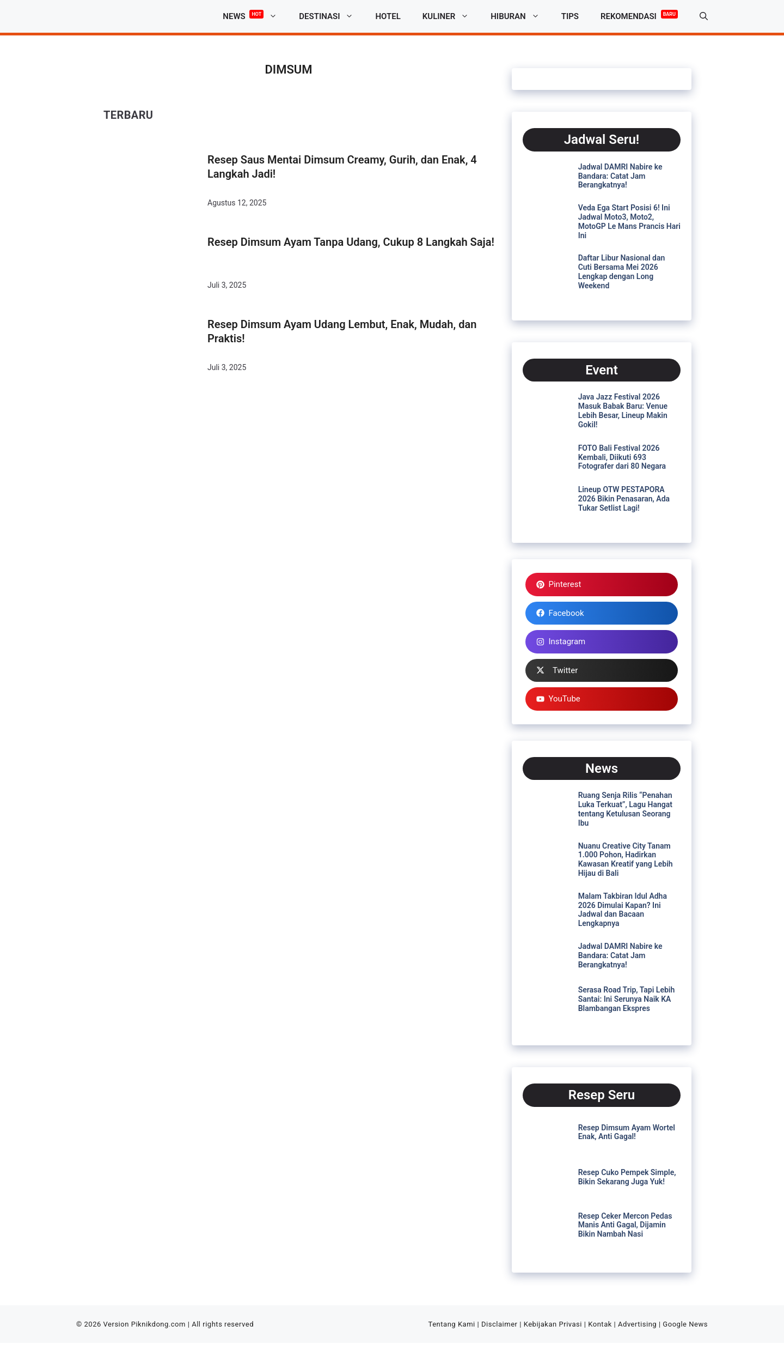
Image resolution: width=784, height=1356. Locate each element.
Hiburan (520, 16)
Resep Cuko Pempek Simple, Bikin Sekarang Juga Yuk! (627, 1177)
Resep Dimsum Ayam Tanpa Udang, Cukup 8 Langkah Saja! (350, 242)
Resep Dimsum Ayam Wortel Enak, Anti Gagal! (626, 1132)
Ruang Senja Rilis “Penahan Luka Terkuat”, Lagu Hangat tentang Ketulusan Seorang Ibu (625, 809)
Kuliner (451, 16)
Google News (685, 1324)
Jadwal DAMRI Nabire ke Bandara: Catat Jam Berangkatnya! (620, 176)
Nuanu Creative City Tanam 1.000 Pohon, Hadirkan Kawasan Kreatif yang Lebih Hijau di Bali (625, 859)
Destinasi (331, 16)
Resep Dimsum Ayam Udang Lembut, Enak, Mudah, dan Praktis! (341, 331)
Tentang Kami (451, 1324)
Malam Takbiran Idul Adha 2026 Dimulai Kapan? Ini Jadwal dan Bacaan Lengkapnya (622, 910)
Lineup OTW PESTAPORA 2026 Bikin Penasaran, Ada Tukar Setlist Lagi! (624, 498)
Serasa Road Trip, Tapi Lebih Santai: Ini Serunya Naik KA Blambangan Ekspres (626, 999)
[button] (704, 16)
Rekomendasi (639, 14)
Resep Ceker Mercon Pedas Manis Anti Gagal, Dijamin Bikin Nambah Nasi (625, 1225)
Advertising (637, 1324)
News (255, 16)
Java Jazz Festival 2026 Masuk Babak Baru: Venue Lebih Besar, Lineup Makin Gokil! (622, 410)
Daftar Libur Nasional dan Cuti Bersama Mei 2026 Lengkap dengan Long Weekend (621, 271)
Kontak (600, 1324)
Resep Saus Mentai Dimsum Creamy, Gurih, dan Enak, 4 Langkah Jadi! (342, 166)
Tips (570, 16)
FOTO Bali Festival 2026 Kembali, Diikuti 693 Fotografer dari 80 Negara (622, 457)
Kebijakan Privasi (553, 1324)
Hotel (387, 16)
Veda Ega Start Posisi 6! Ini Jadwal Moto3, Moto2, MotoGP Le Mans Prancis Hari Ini (629, 221)
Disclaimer (499, 1324)
